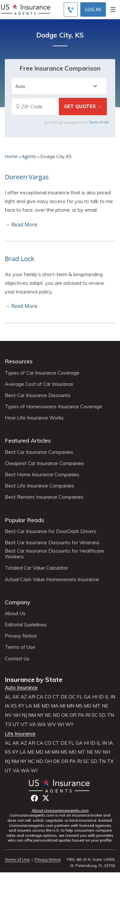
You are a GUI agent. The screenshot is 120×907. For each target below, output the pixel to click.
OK (64, 715)
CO (47, 697)
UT (16, 724)
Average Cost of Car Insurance (39, 384)
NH (16, 715)
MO (88, 706)
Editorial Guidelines (26, 625)
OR (72, 715)
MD (46, 706)
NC (48, 715)
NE (105, 706)
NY (40, 715)
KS (14, 706)
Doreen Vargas (27, 177)
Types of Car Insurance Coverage (42, 373)
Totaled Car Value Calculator (36, 568)
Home (11, 156)
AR (31, 697)
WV (51, 724)
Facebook (34, 798)
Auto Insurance (21, 687)
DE (63, 697)
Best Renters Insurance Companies (44, 497)
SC (95, 715)
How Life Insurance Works (34, 418)
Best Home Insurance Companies (42, 475)
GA (87, 697)
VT (24, 724)
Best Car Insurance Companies (39, 452)
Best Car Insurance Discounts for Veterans (52, 543)
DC (72, 697)
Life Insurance (20, 733)
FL (80, 697)
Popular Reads (24, 520)
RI (87, 715)
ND (56, 715)
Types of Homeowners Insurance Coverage (53, 407)
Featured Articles (28, 440)
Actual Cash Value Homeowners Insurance (52, 579)
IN (112, 697)
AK (15, 697)
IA (7, 706)
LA (29, 706)
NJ (24, 715)
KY (21, 706)
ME (36, 706)
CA (39, 697)
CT (55, 697)
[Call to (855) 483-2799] (71, 9)
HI (94, 697)
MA (55, 706)
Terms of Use (99, 122)
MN (70, 706)
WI (60, 724)
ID (101, 697)
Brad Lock (19, 258)
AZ (23, 697)
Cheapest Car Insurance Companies (44, 463)
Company (17, 602)
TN (110, 715)
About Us (15, 613)
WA (41, 724)
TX (8, 724)
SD (102, 715)
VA (32, 724)
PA (81, 715)
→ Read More (21, 224)
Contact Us (17, 659)
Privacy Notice (21, 636)
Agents (29, 156)
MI (62, 706)
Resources (19, 361)
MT (96, 706)
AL (8, 697)
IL (107, 697)
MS (79, 706)
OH (48, 761)
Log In (93, 9)
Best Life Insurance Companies (39, 486)
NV (8, 715)
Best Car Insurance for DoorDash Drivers (50, 531)
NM (32, 715)
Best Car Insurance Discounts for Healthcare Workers (54, 554)
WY (69, 724)
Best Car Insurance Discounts (37, 395)
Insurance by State (33, 679)
